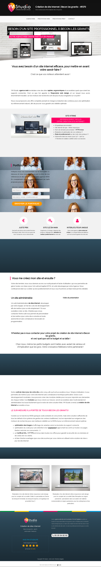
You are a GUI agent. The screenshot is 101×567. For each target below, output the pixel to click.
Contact (71, 19)
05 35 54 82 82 (60, 535)
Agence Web (30, 19)
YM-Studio (45, 559)
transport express (33, 499)
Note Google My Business (30, 543)
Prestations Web (44, 19)
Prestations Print (59, 19)
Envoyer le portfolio (27, 204)
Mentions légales (59, 559)
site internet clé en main (82, 524)
